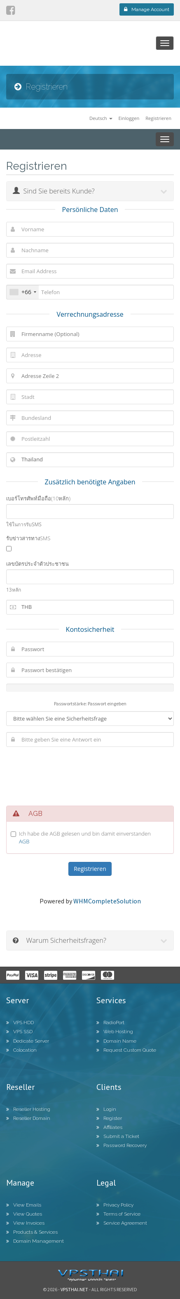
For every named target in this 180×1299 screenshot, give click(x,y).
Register (109, 1118)
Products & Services (32, 1232)
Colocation (21, 1050)
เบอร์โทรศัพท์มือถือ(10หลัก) (38, 498)
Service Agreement (121, 1223)
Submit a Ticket (117, 1136)
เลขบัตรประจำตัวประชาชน (37, 563)
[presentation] (90, 774)
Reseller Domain (28, 1118)
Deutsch (100, 118)
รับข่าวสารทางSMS (28, 538)
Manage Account (146, 9)
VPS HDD (20, 1022)
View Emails (23, 1205)
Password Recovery (121, 1145)
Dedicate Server (27, 1041)
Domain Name (116, 1041)
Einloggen (129, 118)
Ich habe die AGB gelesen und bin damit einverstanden (85, 837)
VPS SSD (19, 1031)
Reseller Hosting (28, 1109)
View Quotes (24, 1214)
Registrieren (158, 118)
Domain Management (35, 1241)
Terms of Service (118, 1214)
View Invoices (25, 1223)
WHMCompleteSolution (107, 901)
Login (106, 1109)
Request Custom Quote (126, 1050)
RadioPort (110, 1022)
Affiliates (109, 1127)
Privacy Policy (114, 1205)
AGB (24, 841)
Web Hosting (114, 1031)
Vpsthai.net (74, 1289)
